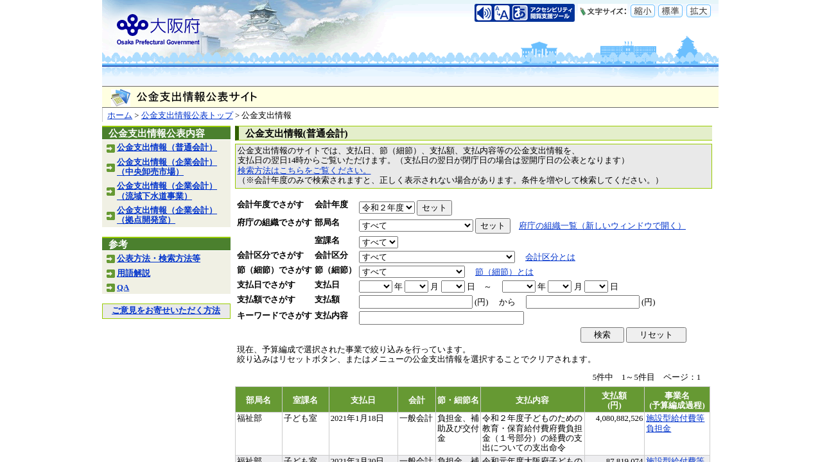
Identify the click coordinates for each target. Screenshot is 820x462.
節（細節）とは (504, 272)
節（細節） (335, 270)
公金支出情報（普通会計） (167, 147)
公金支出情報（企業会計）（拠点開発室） (167, 215)
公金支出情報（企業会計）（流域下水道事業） (167, 191)
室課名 (327, 240)
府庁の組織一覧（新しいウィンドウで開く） (602, 225)
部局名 (327, 222)
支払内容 (331, 315)
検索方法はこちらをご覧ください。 (304, 170)
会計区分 (331, 255)
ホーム (119, 115)
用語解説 (133, 273)
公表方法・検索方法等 (158, 258)
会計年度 (331, 204)
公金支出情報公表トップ (187, 115)
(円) (482, 302)
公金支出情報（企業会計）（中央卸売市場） (167, 167)
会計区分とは (550, 257)
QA (123, 287)
